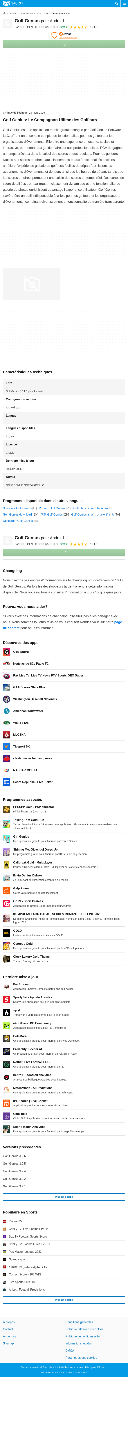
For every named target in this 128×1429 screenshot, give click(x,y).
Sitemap (8, 1343)
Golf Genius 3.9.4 (14, 1171)
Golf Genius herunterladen (90, 508)
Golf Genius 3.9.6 (14, 1156)
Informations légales (79, 1343)
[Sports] (39, 13)
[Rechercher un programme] (116, 3)
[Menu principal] (124, 3)
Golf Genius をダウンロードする (92, 514)
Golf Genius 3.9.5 (14, 1163)
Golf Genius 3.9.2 (14, 1178)
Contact (8, 1329)
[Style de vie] (27, 13)
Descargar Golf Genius (18, 520)
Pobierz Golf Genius (52, 508)
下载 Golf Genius (52, 514)
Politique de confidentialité (83, 1336)
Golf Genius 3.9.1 (14, 1186)
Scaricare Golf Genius (17, 508)
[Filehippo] (13, 3)
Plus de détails (64, 1196)
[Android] (13, 13)
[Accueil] (4, 13)
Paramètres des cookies (81, 1357)
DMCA (70, 1350)
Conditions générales (79, 1322)
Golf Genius (39, 20)
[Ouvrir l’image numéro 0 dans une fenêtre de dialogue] (31, 284)
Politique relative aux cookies (84, 1329)
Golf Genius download (17, 514)
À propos (9, 1322)
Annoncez (9, 1336)
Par (36, 27)
